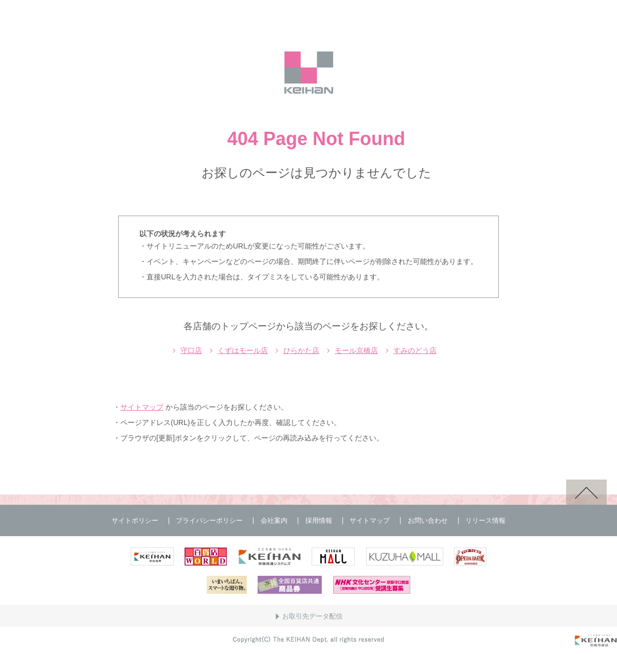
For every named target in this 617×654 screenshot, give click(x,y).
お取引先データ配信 (312, 616)
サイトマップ (142, 407)
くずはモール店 (242, 350)
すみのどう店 (415, 350)
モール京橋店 (356, 350)
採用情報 (318, 520)
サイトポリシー (135, 520)
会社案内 (274, 520)
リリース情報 (485, 520)
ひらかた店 (301, 350)
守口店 (191, 350)
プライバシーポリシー (209, 520)
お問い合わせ (428, 520)
